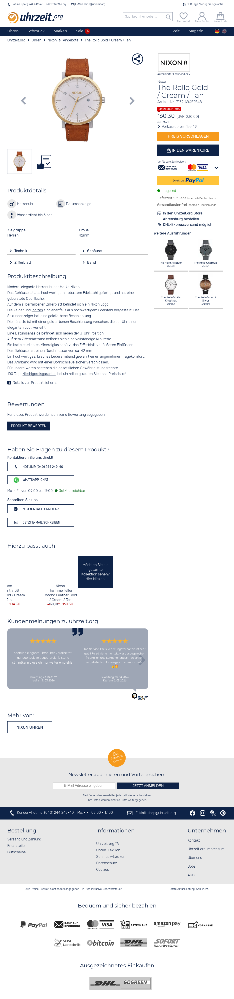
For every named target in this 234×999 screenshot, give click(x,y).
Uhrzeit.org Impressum (206, 849)
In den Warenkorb (190, 150)
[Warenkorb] (220, 17)
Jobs (192, 866)
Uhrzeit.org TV (107, 844)
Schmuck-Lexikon (110, 856)
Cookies (102, 869)
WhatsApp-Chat (30, 480)
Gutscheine (16, 852)
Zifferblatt (23, 262)
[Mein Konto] (202, 17)
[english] (224, 31)
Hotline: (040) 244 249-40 (27, 4)
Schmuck (36, 31)
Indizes (37, 310)
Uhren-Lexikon (108, 850)
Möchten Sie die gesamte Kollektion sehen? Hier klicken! (95, 572)
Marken (60, 31)
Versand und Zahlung (24, 839)
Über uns (195, 858)
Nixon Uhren (29, 727)
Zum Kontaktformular (36, 509)
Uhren (13, 31)
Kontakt (194, 840)
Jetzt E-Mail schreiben (36, 522)
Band (92, 262)
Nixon (7, 586)
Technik (21, 251)
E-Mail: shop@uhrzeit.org (89, 4)
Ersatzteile (16, 846)
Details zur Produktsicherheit (36, 383)
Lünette (20, 322)
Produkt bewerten (28, 426)
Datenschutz (106, 863)
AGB (191, 875)
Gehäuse (95, 251)
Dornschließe (64, 362)
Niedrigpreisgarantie (39, 374)
